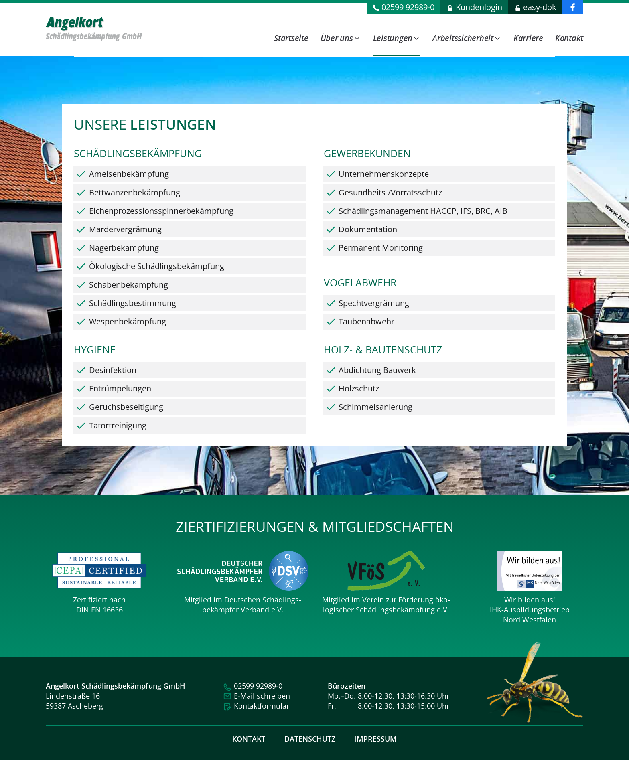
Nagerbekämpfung (124, 250)
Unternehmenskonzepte (384, 177)
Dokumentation (368, 232)
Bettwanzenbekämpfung (134, 195)
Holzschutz (359, 391)
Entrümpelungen (120, 391)
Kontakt (248, 739)
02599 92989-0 (407, 7)
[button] (341, 43)
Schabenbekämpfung (128, 287)
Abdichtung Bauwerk (377, 373)
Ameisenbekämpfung (129, 177)
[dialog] (426, 28)
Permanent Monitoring (381, 250)
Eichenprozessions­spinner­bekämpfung (161, 214)
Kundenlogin (479, 7)
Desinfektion (112, 373)
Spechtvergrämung (374, 306)
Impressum (375, 739)
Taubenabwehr (366, 324)
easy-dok (539, 7)
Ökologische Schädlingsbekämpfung (156, 269)
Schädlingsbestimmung (132, 306)
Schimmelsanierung (375, 410)
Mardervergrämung (125, 232)
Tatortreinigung (117, 428)
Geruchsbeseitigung (126, 410)
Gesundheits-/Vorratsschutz (390, 195)
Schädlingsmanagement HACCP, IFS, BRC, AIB (423, 214)
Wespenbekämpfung (127, 324)
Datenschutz (309, 739)
